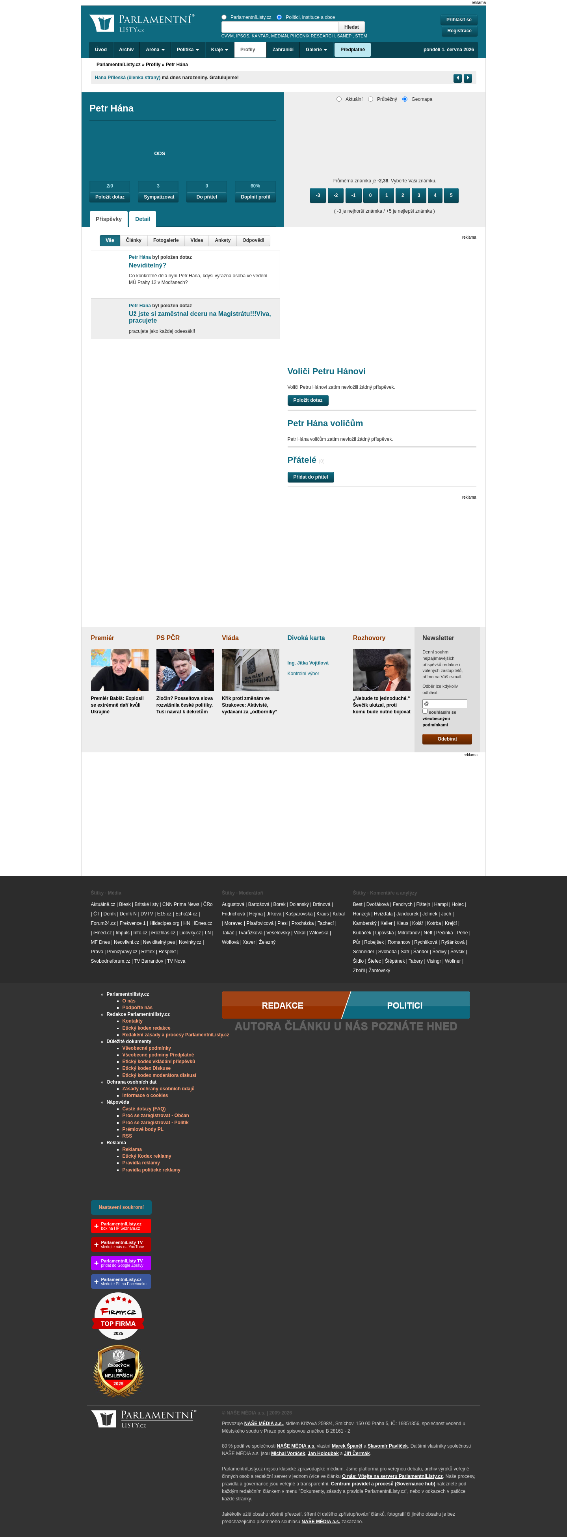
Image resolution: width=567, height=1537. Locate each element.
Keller (387, 923)
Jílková (274, 914)
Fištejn (423, 904)
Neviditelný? (147, 265)
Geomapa (417, 99)
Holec (458, 904)
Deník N (128, 914)
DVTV (147, 914)
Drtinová (322, 904)
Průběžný (382, 99)
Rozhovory (369, 638)
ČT (96, 914)
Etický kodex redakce (147, 1028)
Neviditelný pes (159, 942)
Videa (197, 240)
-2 (336, 195)
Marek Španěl (347, 1446)
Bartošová (259, 904)
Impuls (122, 933)
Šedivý (439, 951)
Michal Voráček (288, 1453)
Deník (110, 914)
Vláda (230, 638)
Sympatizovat (159, 197)
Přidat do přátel (311, 477)
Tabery (416, 961)
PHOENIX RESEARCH (312, 35)
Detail (142, 219)
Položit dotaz (110, 197)
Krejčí (451, 923)
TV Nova (176, 961)
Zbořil (359, 970)
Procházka (303, 923)
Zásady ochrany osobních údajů (159, 1088)
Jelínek (429, 914)
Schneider (363, 951)
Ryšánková (453, 942)
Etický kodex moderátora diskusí (159, 1075)
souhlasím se (439, 718)
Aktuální (349, 99)
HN (186, 923)
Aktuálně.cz (103, 904)
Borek (279, 904)
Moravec (234, 923)
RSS (127, 1136)
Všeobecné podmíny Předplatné (158, 1055)
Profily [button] (250, 49)
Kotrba (434, 923)
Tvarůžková (250, 933)
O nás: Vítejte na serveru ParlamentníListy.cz (392, 1476)
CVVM (227, 35)
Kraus (322, 914)
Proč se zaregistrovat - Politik (156, 1122)
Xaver (249, 942)
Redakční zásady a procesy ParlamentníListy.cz (176, 1035)
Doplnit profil (255, 197)
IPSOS (242, 35)
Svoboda (387, 951)
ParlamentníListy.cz (246, 17)
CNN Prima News (180, 904)
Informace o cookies (145, 1095)
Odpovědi (253, 240)
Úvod (101, 49)
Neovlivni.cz (126, 942)
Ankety (223, 240)
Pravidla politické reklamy (151, 1170)
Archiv (126, 49)
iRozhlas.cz (163, 933)
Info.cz (140, 933)
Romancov (399, 942)
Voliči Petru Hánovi (327, 371)
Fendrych (403, 904)
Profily (153, 64)
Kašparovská (298, 914)
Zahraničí (283, 49)
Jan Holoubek (323, 1453)
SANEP (344, 35)
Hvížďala (383, 914)
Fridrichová (233, 914)
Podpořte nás (138, 1007)
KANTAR (260, 35)
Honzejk (361, 914)
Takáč (228, 933)
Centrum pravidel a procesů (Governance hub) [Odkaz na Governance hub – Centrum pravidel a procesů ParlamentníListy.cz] (383, 1484)
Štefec (374, 961)
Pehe (462, 933)
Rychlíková (425, 942)
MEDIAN (279, 35)
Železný (267, 942)
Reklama (132, 1149)
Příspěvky (109, 219)
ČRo (208, 904)
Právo (97, 951)
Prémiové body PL (143, 1129)
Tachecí (326, 923)
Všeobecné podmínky (147, 1048)
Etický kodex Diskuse (147, 1068)
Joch (446, 914)
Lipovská (384, 933)
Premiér (103, 638)
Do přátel (207, 197)
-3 (318, 195)
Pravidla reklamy (141, 1163)
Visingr (434, 961)
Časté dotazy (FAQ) (144, 1109)
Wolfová (230, 942)
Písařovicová (259, 923)
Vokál (299, 933)
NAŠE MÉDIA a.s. (263, 1423)
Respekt (167, 951)
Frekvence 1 (133, 923)
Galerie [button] (316, 49)
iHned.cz (102, 933)
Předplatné (352, 49)
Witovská (319, 933)
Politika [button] (188, 49)
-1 (353, 195)
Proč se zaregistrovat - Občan (156, 1115)
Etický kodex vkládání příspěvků (159, 1061)
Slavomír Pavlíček (388, 1446)
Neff (428, 933)
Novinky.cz (190, 942)
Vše (110, 240)
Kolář (417, 923)
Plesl (282, 923)
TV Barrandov (148, 961)
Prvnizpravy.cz (122, 951)
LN (208, 933)
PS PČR (168, 638)
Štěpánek (395, 961)
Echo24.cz (186, 914)
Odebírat (447, 739)
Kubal (339, 914)
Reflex (148, 951)
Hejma (256, 914)
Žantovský (379, 970)
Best (358, 904)
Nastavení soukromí (121, 1207)
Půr (357, 942)
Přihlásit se (459, 19)
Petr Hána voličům (325, 423)
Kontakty (133, 1021)
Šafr (405, 951)
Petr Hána (177, 64)
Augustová (233, 904)
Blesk (124, 904)
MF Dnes (100, 942)
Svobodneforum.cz (110, 961)
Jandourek (407, 914)
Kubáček (362, 933)
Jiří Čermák (357, 1453)
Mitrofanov (409, 933)
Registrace (460, 30)
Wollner (453, 961)
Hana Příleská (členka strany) (128, 77)
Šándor (421, 951)
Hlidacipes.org (164, 923)
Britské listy (146, 904)
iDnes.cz (203, 923)
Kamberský (365, 923)
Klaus (402, 923)
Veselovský (278, 933)
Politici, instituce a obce (306, 17)
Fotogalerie (166, 240)
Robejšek (374, 942)
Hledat (351, 27)
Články (133, 240)
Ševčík (457, 951)
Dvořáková (377, 904)
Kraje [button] (219, 49)
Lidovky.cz (190, 933)
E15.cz (164, 914)
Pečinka (444, 933)
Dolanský (299, 904)
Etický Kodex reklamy (147, 1156)
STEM (361, 35)
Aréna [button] (155, 49)
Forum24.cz (103, 923)
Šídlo (358, 961)
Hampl (441, 904)
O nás (129, 1001)
